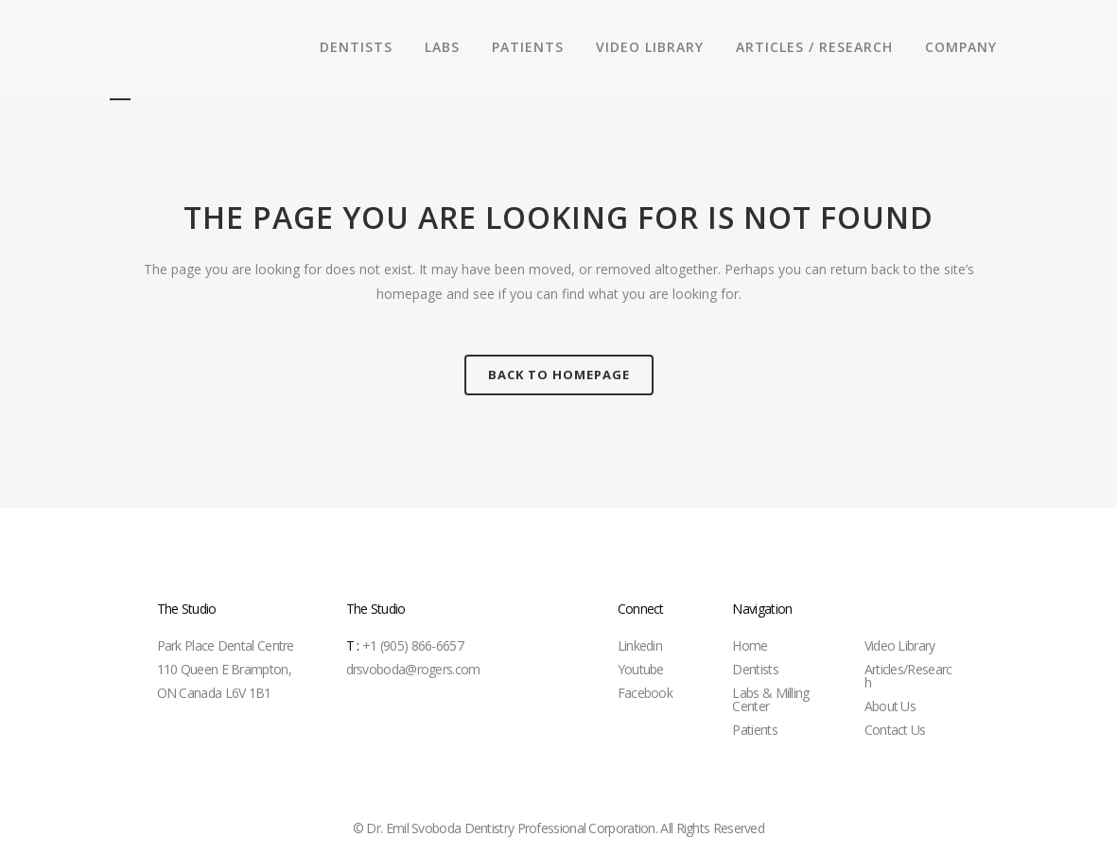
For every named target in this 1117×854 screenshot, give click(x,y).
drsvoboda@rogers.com (413, 669)
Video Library (899, 645)
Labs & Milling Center (770, 699)
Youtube (641, 669)
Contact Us (895, 730)
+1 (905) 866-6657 (404, 645)
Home (749, 645)
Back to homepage (559, 374)
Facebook (645, 693)
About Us (890, 706)
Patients (754, 730)
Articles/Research (908, 675)
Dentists (754, 669)
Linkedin (640, 645)
